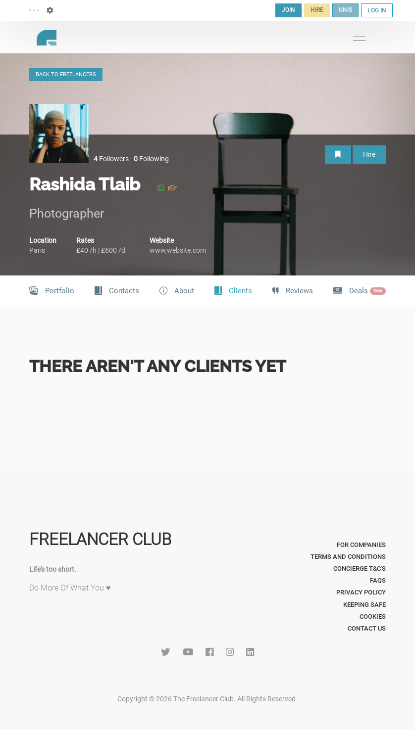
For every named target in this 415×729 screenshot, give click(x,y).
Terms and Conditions (348, 556)
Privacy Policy (361, 592)
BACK (66, 74)
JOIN (288, 9)
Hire (369, 154)
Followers (111, 159)
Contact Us (367, 628)
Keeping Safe (364, 604)
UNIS (345, 9)
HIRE (317, 9)
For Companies (361, 544)
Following (151, 159)
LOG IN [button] (376, 10)
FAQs (378, 580)
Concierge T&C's (359, 568)
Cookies (373, 616)
